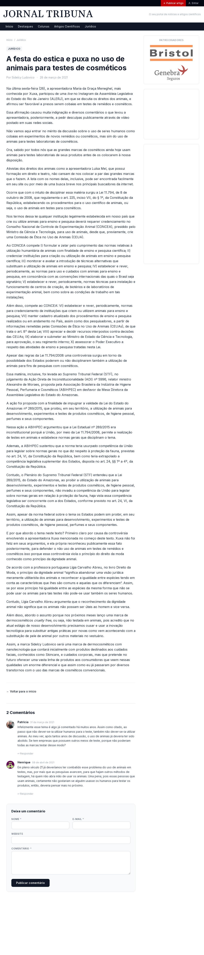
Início (9, 26)
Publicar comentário (30, 882)
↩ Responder (25, 753)
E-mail (78, 819)
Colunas (43, 26)
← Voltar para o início (21, 691)
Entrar (193, 3)
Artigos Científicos (67, 26)
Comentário (21, 848)
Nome (16, 819)
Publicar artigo (173, 3)
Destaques (25, 26)
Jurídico (90, 26)
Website (17, 833)
